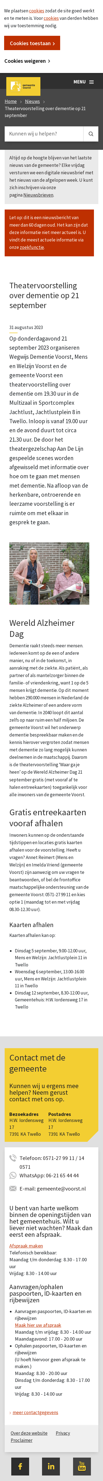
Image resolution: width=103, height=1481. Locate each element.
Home (11, 101)
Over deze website (29, 1433)
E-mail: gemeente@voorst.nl (53, 1188)
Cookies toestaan (30, 43)
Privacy (63, 1433)
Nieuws (32, 101)
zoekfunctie (32, 247)
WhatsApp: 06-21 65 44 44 (49, 1175)
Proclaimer (21, 1440)
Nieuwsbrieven (38, 195)
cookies (36, 11)
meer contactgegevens (35, 1412)
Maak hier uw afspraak (38, 1325)
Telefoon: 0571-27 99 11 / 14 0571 (52, 1158)
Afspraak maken (26, 1246)
